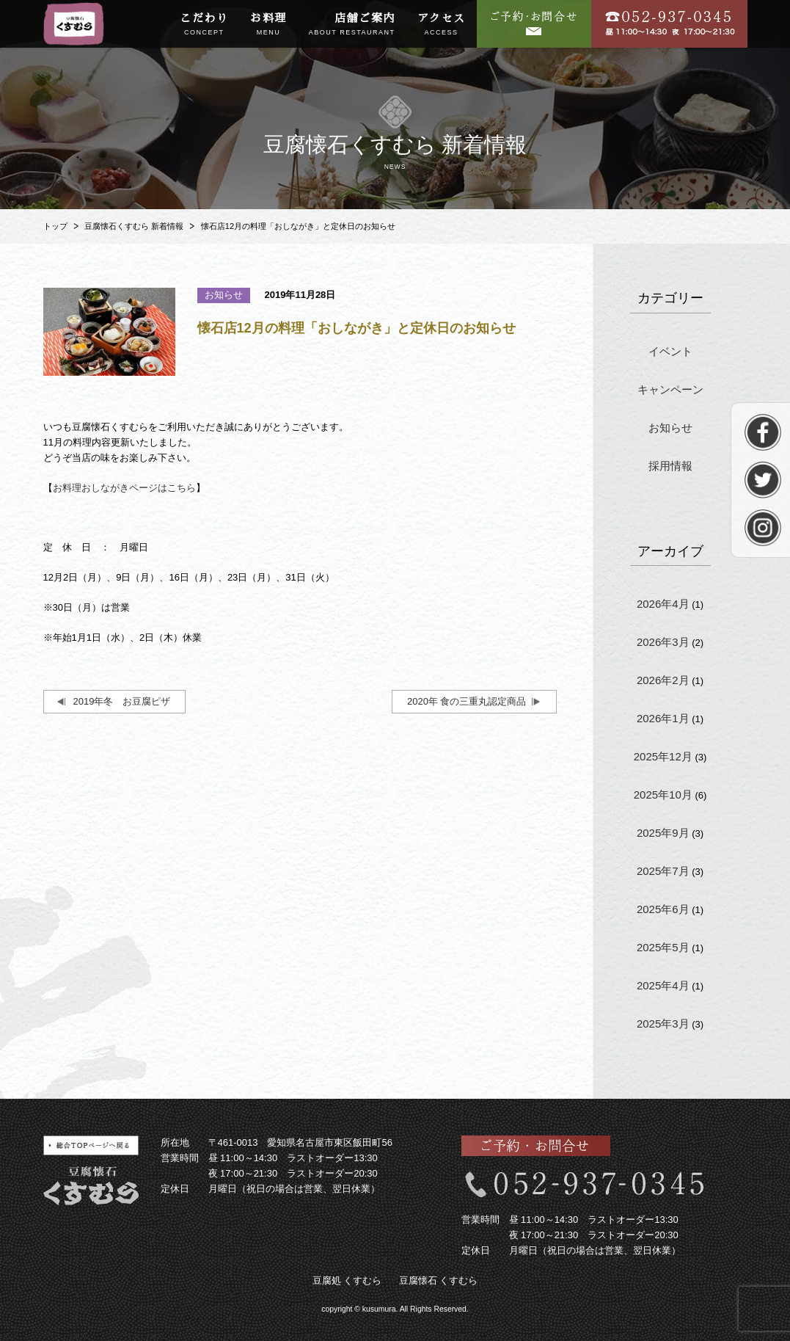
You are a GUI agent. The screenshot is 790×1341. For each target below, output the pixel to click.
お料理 (268, 24)
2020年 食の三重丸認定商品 (467, 701)
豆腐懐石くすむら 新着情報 (133, 226)
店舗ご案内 (352, 24)
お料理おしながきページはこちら (124, 487)
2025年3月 (663, 1023)
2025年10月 (663, 794)
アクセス (441, 24)
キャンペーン (670, 389)
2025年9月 (663, 832)
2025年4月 (663, 985)
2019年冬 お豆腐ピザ (122, 701)
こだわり (204, 24)
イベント (670, 351)
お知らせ (670, 427)
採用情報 (670, 465)
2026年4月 (663, 603)
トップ (55, 226)
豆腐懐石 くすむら (438, 1280)
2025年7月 (663, 871)
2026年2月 (663, 680)
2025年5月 (663, 947)
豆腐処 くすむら (347, 1280)
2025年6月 (663, 909)
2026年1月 (663, 718)
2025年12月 (663, 756)
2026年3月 (663, 642)
